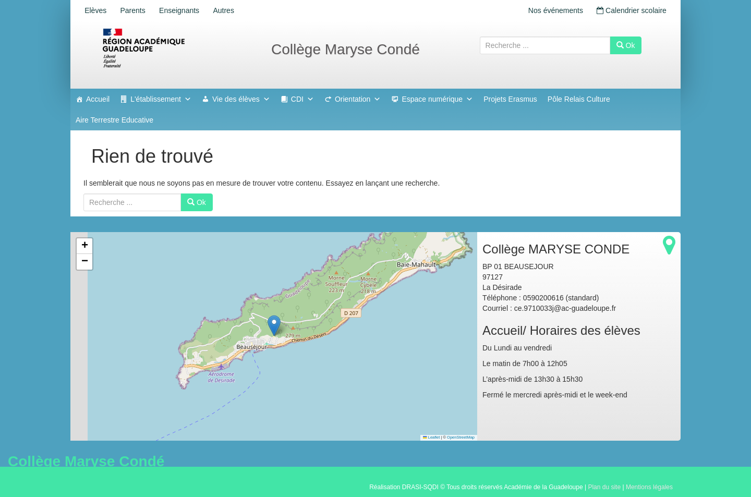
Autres (233, 10)
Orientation (358, 99)
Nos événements (551, 10)
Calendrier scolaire (630, 10)
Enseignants (186, 10)
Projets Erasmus (510, 99)
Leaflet (431, 437)
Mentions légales (649, 487)
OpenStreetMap (461, 437)
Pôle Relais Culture (579, 99)
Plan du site (604, 487)
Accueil (98, 99)
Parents (137, 10)
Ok (625, 45)
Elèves (97, 10)
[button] (274, 325)
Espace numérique (437, 99)
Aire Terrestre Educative (114, 120)
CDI (302, 99)
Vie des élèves (241, 99)
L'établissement (160, 99)
